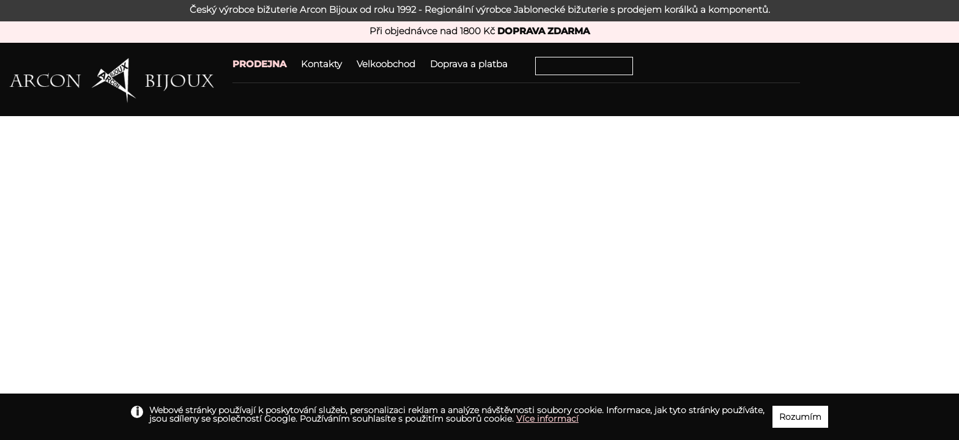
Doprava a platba (469, 64)
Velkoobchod (386, 64)
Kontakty (321, 64)
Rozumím (800, 416)
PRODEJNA (259, 64)
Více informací (547, 418)
